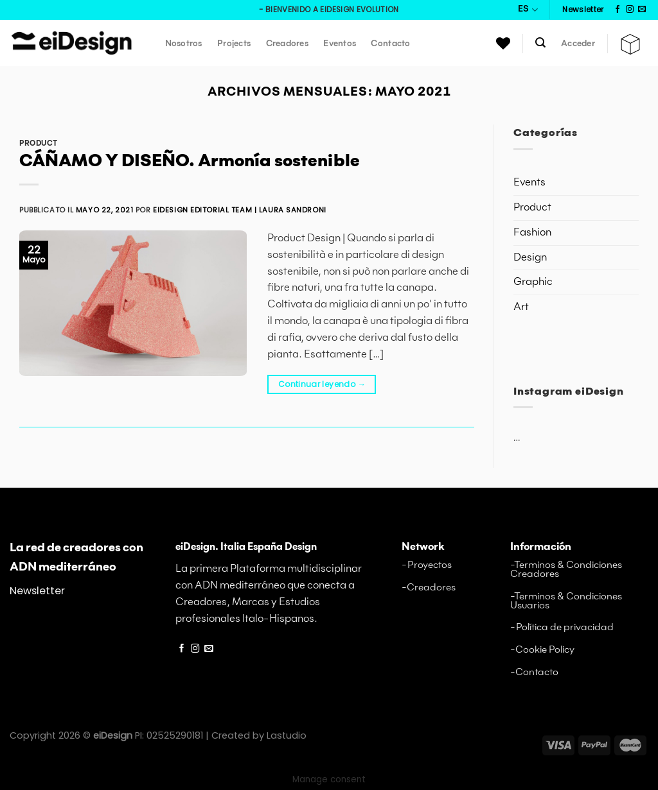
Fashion (532, 232)
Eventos (339, 44)
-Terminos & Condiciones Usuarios (566, 601)
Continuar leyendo (322, 384)
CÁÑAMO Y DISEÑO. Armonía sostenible (189, 161)
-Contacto (534, 672)
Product (38, 143)
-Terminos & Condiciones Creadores (566, 569)
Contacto (390, 44)
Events (529, 182)
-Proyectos (427, 565)
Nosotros (183, 44)
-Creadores (429, 587)
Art (521, 307)
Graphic (533, 282)
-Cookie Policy (542, 650)
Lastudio (287, 735)
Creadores (287, 44)
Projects (234, 44)
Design (530, 257)
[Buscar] (541, 42)
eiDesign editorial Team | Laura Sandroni (239, 210)
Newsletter (37, 590)
